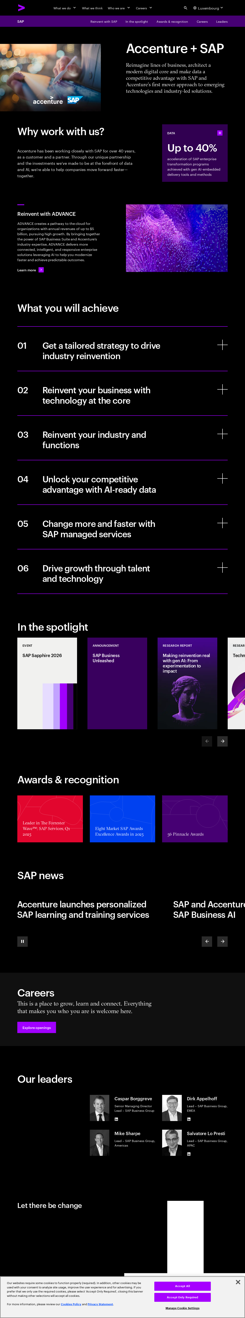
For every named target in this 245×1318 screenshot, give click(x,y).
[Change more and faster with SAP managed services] (122, 527)
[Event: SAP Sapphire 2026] (47, 683)
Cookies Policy (71, 1304)
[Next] (222, 741)
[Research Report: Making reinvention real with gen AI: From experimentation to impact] (187, 683)
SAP (20, 21)
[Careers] (144, 8)
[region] (122, 1297)
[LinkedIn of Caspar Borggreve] (116, 1119)
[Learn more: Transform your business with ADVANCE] (30, 270)
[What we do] (65, 8)
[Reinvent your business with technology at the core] (122, 393)
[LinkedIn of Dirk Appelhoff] (189, 1119)
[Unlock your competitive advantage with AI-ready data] (122, 482)
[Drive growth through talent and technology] (122, 571)
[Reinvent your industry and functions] (122, 438)
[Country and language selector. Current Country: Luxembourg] (208, 8)
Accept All (182, 1286)
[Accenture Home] (21, 7)
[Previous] (207, 941)
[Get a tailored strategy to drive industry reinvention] (122, 349)
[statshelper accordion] (220, 133)
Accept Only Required (182, 1297)
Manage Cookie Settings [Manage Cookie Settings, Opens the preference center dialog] (183, 1308)
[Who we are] (119, 8)
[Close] (238, 1282)
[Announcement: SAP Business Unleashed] (117, 683)
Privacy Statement (100, 1304)
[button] (36, 1027)
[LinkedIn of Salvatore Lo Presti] (189, 1154)
